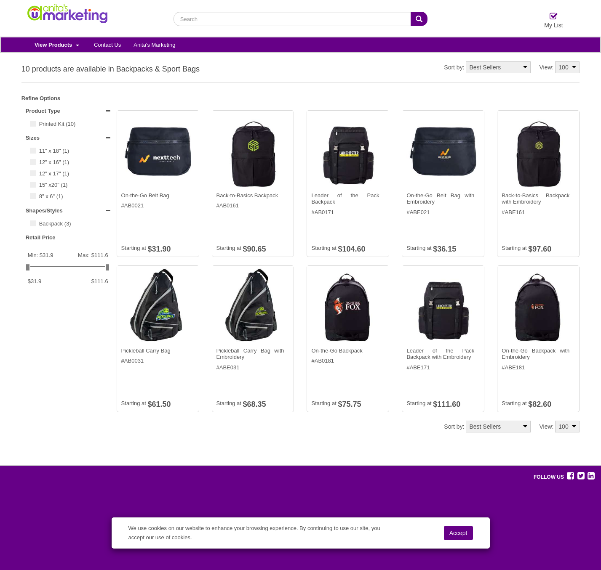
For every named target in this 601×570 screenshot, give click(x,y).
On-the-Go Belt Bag (145, 195)
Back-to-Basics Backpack (247, 195)
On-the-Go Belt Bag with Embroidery (440, 198)
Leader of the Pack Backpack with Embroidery (440, 354)
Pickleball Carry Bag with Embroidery (250, 354)
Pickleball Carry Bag (146, 350)
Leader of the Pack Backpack (345, 198)
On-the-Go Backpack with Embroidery (535, 354)
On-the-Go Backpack (336, 350)
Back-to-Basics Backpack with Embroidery (535, 198)
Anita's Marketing (154, 45)
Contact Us (107, 45)
